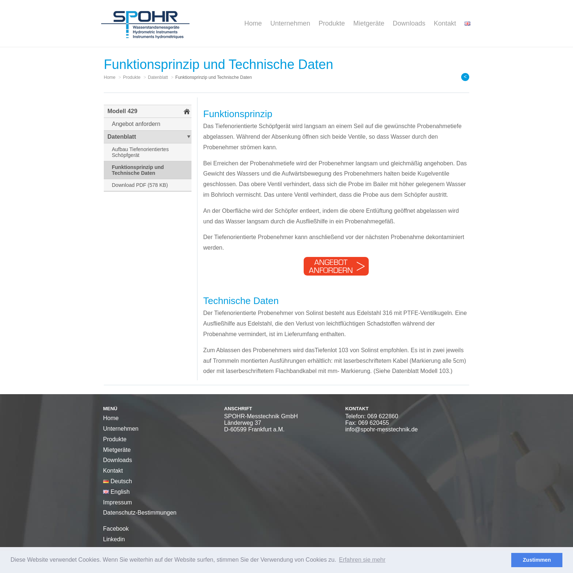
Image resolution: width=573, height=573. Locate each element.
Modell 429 (122, 111)
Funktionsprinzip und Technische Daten (138, 170)
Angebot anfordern (136, 124)
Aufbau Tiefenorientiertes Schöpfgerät (140, 152)
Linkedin (114, 539)
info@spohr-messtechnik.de (381, 429)
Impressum (117, 502)
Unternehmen (290, 23)
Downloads (409, 23)
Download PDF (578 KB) (140, 185)
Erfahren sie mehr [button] (362, 560)
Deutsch (117, 481)
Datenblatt (121, 137)
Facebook (116, 529)
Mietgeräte (368, 23)
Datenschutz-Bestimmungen (140, 512)
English (116, 492)
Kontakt (445, 23)
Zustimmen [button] (537, 560)
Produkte (332, 23)
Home (253, 23)
